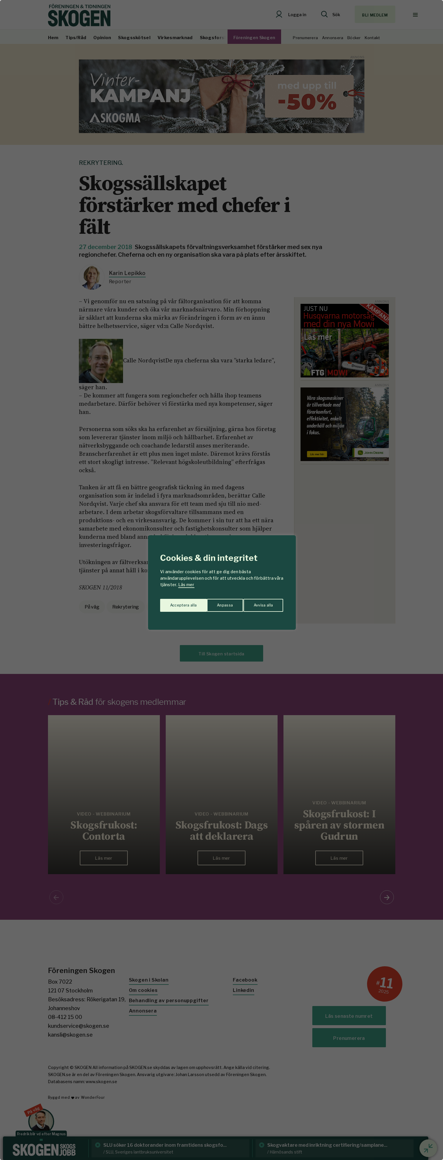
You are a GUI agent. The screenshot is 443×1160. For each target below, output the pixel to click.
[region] (221, 580)
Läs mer (186, 584)
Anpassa (177, 603)
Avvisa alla (215, 603)
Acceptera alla (260, 603)
